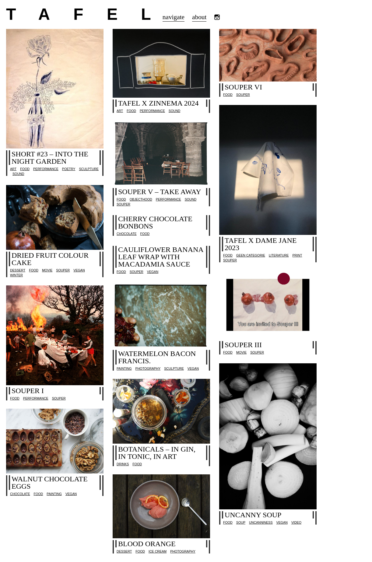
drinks (123, 464)
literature (279, 255)
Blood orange (147, 544)
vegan (79, 270)
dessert (17, 270)
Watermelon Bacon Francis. (157, 357)
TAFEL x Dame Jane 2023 (261, 244)
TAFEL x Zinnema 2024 (158, 103)
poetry (68, 169)
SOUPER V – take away (159, 192)
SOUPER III (243, 345)
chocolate (127, 234)
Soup (240, 522)
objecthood (141, 199)
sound (18, 174)
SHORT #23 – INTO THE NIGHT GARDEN (50, 157)
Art (13, 169)
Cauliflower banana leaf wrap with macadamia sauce (160, 257)
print (297, 255)
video (296, 522)
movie (47, 270)
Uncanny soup (253, 515)
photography (148, 368)
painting (124, 368)
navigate (173, 17)
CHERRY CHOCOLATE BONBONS (155, 222)
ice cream (158, 551)
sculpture (89, 169)
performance (45, 169)
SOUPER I (28, 391)
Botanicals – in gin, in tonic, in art (156, 452)
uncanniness (261, 522)
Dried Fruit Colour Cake (50, 259)
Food (25, 169)
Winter (16, 275)
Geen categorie (250, 255)
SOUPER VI (243, 87)
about (199, 17)
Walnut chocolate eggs (50, 482)
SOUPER (243, 94)
